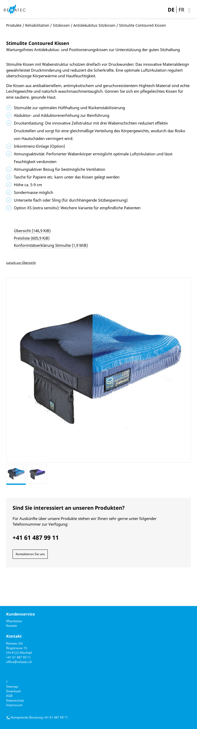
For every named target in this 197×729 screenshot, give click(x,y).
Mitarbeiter (14, 621)
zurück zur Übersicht (21, 262)
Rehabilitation (37, 25)
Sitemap (12, 686)
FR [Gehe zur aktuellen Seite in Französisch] (181, 9)
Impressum (14, 705)
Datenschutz (15, 700)
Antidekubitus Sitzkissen (94, 25)
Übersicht (32, 230)
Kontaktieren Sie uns (30, 554)
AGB (9, 696)
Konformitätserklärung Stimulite (51, 245)
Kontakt (11, 625)
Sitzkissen (61, 25)
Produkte (14, 25)
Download (13, 691)
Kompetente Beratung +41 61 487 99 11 (39, 717)
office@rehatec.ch (19, 662)
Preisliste (32, 238)
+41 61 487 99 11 (18, 657)
